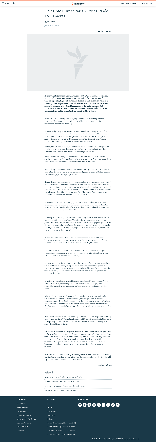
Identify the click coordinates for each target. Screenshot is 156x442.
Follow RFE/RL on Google (128, 3)
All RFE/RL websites (145, 3)
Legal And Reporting (24, 423)
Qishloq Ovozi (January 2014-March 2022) (61, 423)
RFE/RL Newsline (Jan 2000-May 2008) (61, 427)
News (49, 404)
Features (50, 408)
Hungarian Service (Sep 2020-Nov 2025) (61, 434)
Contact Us (20, 430)
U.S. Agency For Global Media (27, 419)
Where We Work (22, 408)
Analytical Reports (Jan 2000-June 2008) (61, 430)
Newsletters (51, 412)
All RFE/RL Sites (22, 427)
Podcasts (50, 419)
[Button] (101, 31)
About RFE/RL (21, 404)
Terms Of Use (21, 412)
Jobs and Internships (24, 415)
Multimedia (51, 415)
